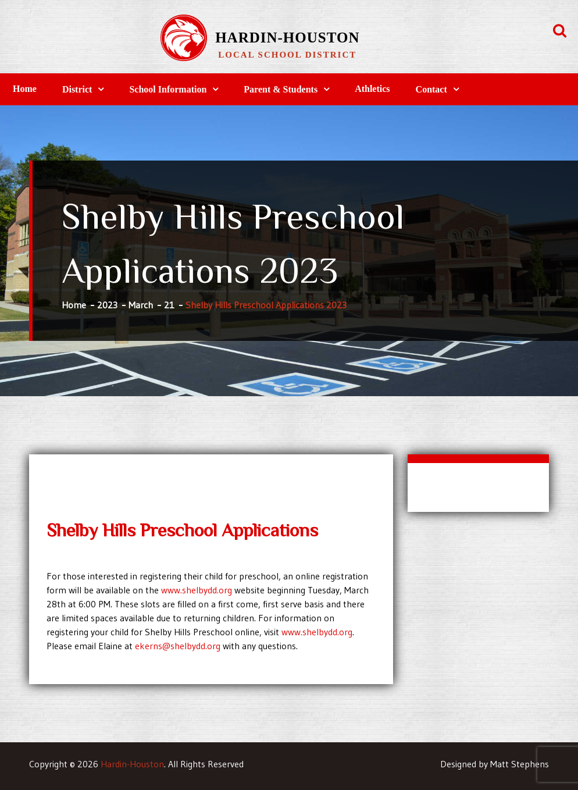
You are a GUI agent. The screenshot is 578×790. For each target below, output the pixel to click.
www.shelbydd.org (196, 590)
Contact (431, 89)
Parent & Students (280, 89)
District (77, 89)
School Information (167, 89)
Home (25, 89)
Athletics (372, 89)
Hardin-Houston (287, 37)
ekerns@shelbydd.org (177, 646)
